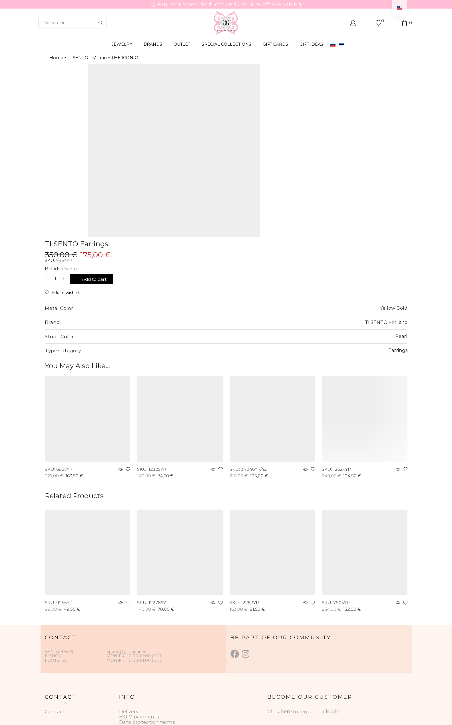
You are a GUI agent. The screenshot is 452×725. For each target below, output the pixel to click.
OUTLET (182, 44)
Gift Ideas (311, 44)
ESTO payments (139, 645)
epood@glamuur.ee (126, 579)
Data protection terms (147, 650)
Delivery (128, 640)
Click (274, 640)
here (286, 640)
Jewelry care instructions (150, 656)
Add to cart (309, 106)
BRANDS (153, 44)
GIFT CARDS (275, 44)
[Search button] (100, 23)
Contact (55, 640)
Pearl (401, 264)
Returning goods (140, 666)
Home (56, 57)
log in (332, 640)
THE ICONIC (124, 57)
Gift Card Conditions (144, 661)
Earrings (397, 279)
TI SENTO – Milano (386, 250)
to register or (309, 640)
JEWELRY (122, 44)
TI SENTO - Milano (87, 57)
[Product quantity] (270, 106)
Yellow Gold (393, 236)
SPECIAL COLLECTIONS (226, 44)
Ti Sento (283, 96)
